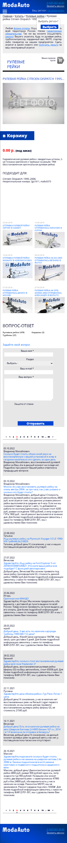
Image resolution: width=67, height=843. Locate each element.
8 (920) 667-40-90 (55, 2)
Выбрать (50, 27)
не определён (56, 10)
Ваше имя (27, 351)
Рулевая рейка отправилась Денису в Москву (15, 292)
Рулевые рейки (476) (13, 332)
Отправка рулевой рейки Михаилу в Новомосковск (17, 258)
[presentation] (31, 412)
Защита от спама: (24, 404)
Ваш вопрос (26, 377)
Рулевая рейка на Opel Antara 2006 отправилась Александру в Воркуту (48, 292)
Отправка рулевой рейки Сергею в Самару (16, 226)
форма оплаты (22, 28)
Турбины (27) (9, 335)
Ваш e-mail (27, 368)
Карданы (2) (38, 332)
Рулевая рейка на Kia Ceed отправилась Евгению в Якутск (48, 260)
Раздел (30, 359)
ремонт (9, 36)
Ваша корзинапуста (48, 59)
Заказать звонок (55, 6)
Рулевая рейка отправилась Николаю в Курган (48, 228)
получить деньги (48, 44)
